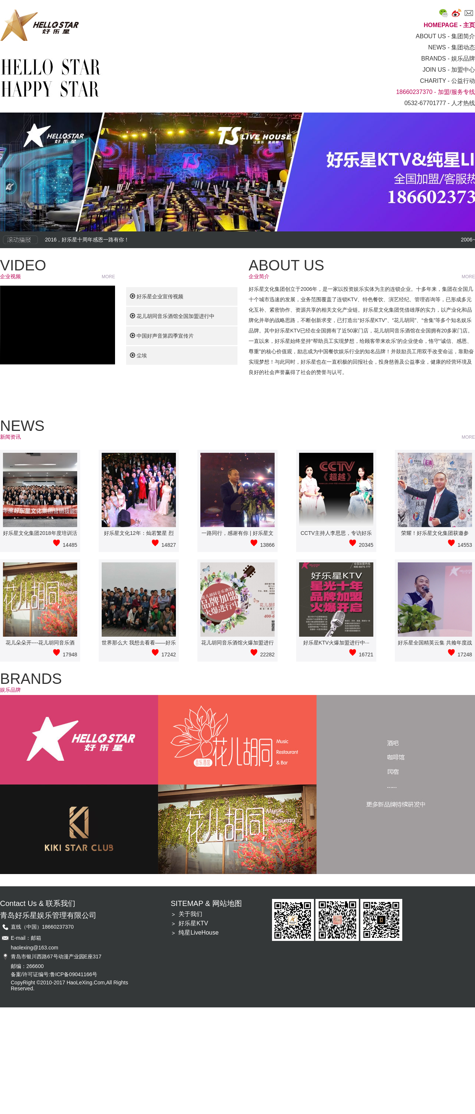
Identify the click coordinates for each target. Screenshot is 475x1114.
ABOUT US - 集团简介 (445, 36)
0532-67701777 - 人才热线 (439, 103)
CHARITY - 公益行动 (447, 81)
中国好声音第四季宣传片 (162, 335)
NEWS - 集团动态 (451, 47)
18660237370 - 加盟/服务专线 (435, 92)
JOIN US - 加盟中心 (449, 69)
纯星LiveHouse (198, 932)
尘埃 (138, 355)
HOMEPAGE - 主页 (449, 25)
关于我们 (190, 914)
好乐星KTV (193, 923)
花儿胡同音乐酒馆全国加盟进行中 (172, 316)
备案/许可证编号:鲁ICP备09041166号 (54, 974)
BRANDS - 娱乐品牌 (448, 58)
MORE (108, 276)
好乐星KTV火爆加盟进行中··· (336, 643)
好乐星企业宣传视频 (156, 296)
